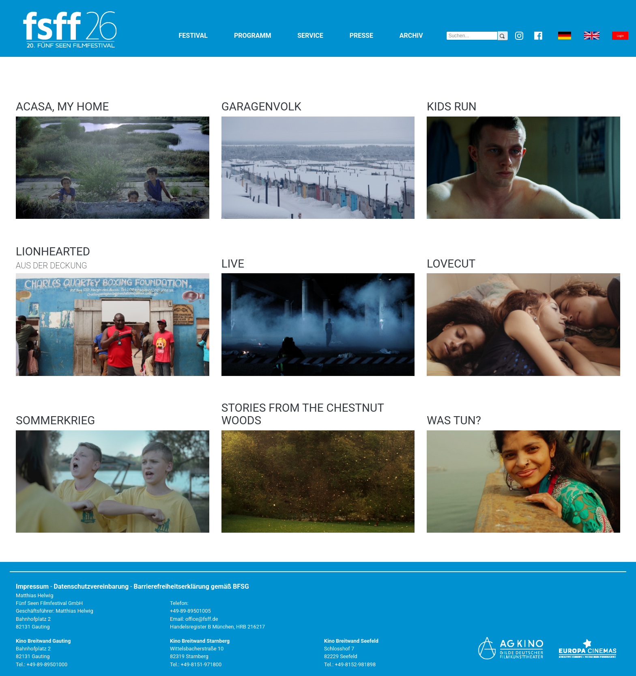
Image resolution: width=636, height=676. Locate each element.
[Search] (472, 35)
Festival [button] (205, 35)
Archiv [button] (423, 35)
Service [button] (321, 35)
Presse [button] (373, 35)
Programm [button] (264, 35)
